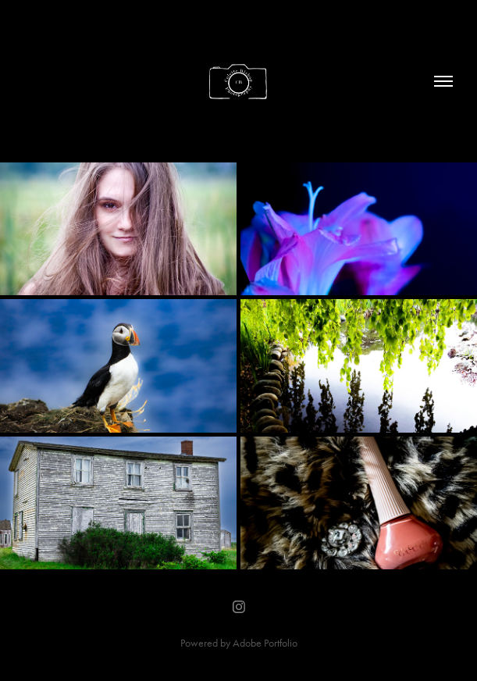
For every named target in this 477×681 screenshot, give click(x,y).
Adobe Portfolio (265, 643)
